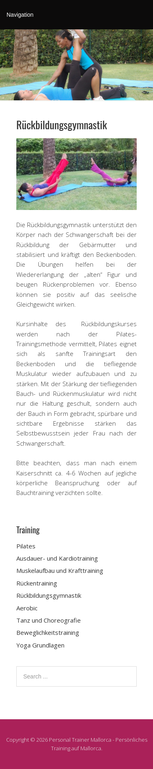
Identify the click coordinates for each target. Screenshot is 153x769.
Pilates (25, 546)
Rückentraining (36, 583)
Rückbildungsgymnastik (48, 595)
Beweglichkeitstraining (47, 632)
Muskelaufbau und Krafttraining (59, 570)
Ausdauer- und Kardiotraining (57, 558)
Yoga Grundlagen (40, 645)
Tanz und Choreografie (48, 620)
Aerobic (27, 608)
